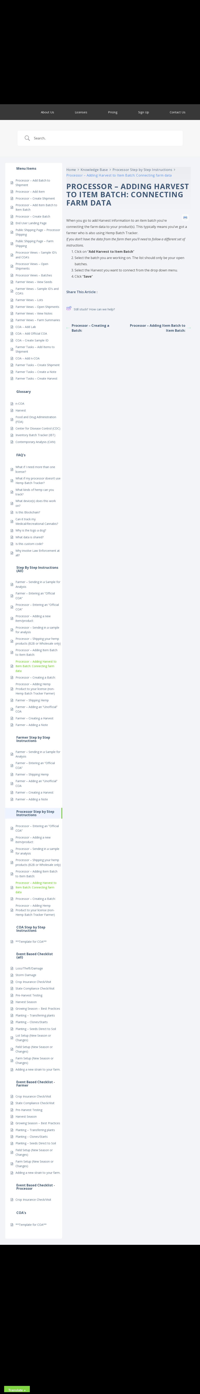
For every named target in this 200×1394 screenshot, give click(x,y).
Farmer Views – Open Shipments (37, 307)
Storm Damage (26, 975)
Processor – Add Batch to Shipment (33, 182)
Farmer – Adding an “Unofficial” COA (36, 709)
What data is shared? (30, 537)
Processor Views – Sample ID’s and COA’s (36, 254)
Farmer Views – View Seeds (34, 282)
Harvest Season (26, 1002)
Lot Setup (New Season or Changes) (33, 1037)
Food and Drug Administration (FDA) (36, 419)
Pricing (113, 112)
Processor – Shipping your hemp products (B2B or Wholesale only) (38, 641)
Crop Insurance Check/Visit (33, 982)
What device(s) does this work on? (36, 503)
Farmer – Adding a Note (32, 725)
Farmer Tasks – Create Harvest (36, 378)
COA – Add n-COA (28, 358)
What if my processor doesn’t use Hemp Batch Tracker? (38, 480)
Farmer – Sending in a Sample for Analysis (38, 584)
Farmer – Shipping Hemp (32, 700)
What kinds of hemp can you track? (35, 492)
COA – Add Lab (26, 327)
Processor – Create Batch (33, 216)
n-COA (20, 403)
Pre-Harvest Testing (29, 995)
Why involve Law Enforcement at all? (38, 553)
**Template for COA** (31, 942)
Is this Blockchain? (28, 512)
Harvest (21, 410)
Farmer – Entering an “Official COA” (35, 595)
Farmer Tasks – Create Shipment (38, 365)
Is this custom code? (29, 544)
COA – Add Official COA (31, 333)
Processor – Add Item (30, 192)
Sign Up (143, 112)
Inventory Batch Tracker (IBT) (35, 435)
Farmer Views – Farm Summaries (38, 320)
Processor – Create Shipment (35, 198)
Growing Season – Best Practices (38, 1008)
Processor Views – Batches (34, 275)
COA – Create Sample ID (32, 340)
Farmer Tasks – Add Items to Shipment (35, 349)
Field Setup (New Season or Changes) (34, 1049)
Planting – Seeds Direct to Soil (36, 1029)
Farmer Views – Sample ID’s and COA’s (37, 291)
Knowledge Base (94, 169)
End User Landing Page (31, 223)
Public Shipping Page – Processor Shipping (38, 232)
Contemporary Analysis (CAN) (35, 442)
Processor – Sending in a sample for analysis (37, 630)
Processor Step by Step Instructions (142, 169)
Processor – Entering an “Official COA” (37, 607)
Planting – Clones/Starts (32, 1022)
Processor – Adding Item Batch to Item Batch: (36, 652)
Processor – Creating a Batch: (36, 677)
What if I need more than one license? (35, 469)
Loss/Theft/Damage (29, 968)
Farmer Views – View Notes (34, 313)
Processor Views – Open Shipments (32, 266)
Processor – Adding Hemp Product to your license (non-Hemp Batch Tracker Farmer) (35, 688)
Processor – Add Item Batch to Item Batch (36, 207)
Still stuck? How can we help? (90, 309)
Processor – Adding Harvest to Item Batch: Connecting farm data (36, 666)
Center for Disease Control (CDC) (38, 428)
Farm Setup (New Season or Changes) (34, 1060)
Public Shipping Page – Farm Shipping (34, 243)
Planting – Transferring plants (35, 1015)
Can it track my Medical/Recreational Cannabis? (37, 521)
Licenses (81, 112)
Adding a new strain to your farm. (38, 1069)
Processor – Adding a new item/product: (33, 618)
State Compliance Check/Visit (35, 988)
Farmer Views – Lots (29, 300)
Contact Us (177, 112)
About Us (47, 112)
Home (71, 169)
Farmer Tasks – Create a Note (36, 372)
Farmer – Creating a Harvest (34, 718)
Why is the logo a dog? (31, 530)
